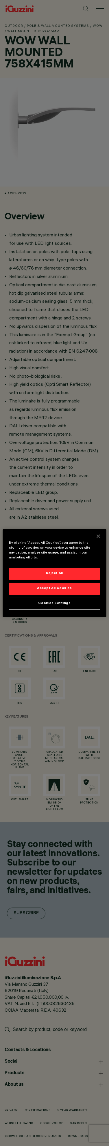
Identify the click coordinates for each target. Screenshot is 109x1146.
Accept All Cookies (54, 588)
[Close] (98, 536)
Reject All (54, 573)
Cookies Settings (54, 603)
